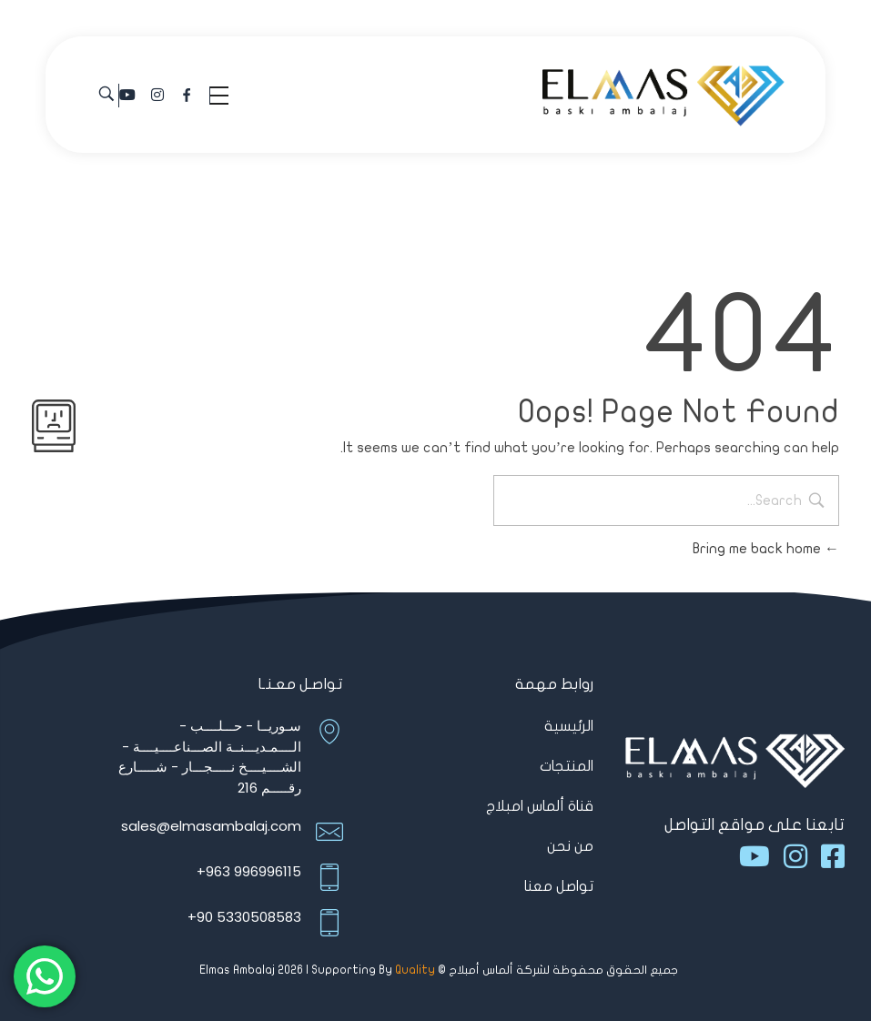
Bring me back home (766, 548)
